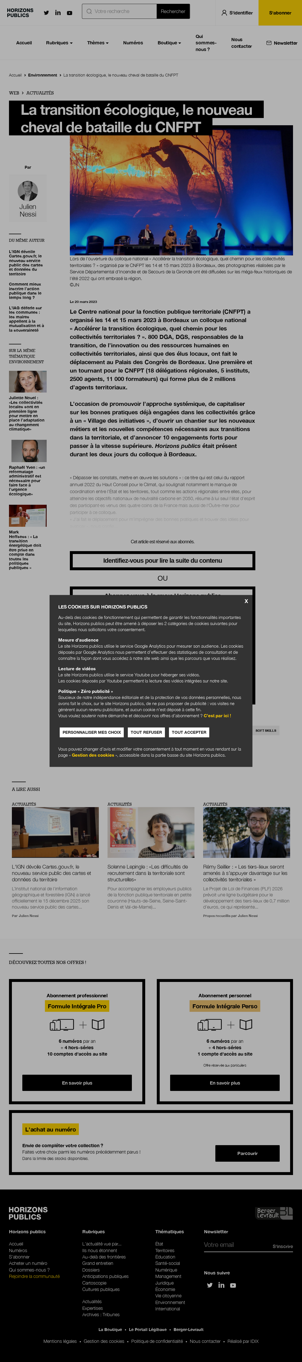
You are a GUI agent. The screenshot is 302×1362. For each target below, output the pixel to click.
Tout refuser (146, 732)
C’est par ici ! (217, 715)
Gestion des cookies (93, 755)
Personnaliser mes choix (92, 732)
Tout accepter (189, 732)
